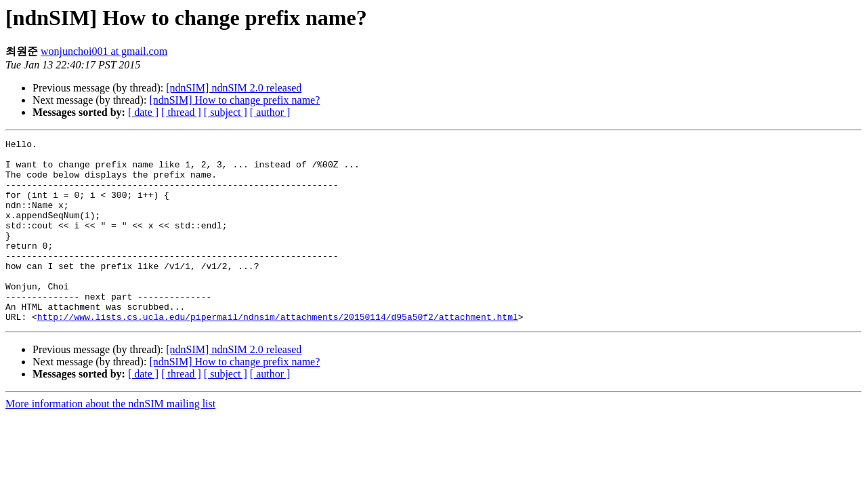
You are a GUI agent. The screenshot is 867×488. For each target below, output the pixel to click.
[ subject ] (225, 112)
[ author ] (270, 112)
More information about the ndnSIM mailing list (110, 440)
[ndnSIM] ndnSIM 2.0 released (233, 88)
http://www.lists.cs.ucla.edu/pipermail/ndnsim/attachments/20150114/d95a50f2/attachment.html (277, 353)
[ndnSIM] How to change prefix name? (234, 100)
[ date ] (143, 112)
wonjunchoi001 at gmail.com (104, 51)
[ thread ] (181, 112)
